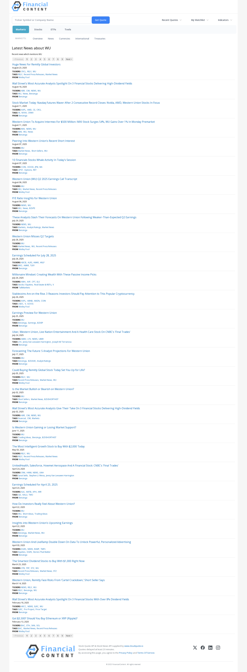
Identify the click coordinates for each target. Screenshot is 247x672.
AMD (29, 109)
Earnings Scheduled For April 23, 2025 (35, 484)
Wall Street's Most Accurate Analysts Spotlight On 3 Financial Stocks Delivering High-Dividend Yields (72, 83)
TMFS (43, 549)
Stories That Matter (42, 552)
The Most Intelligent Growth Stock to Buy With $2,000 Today (48, 446)
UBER (41, 339)
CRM (23, 472)
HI (19, 112)
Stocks (38, 29)
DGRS (23, 549)
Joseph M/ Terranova (61, 341)
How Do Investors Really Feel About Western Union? (43, 504)
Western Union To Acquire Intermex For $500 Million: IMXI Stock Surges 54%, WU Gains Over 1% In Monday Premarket (83, 122)
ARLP (42, 262)
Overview (38, 38)
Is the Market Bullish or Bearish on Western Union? (43, 389)
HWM (29, 472)
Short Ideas (28, 513)
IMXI (23, 128)
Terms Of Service (145, 652)
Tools (68, 29)
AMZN (37, 300)
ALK (22, 491)
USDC (20, 303)
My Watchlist (198, 20)
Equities (21, 552)
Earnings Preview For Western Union (34, 313)
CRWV (30, 112)
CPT (33, 281)
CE (34, 109)
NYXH (24, 112)
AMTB (28, 491)
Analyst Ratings (34, 227)
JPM (36, 167)
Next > (69, 59)
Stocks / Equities (25, 284)
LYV (29, 339)
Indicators (223, 20)
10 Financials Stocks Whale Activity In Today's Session (44, 160)
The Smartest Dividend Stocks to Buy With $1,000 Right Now (48, 561)
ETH (28, 625)
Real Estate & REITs (42, 284)
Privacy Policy (125, 652)
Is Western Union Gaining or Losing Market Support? (44, 427)
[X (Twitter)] (195, 651)
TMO (31, 494)
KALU (25, 494)
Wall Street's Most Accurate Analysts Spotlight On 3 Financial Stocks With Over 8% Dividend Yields (70, 599)
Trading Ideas (24, 437)
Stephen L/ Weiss (37, 475)
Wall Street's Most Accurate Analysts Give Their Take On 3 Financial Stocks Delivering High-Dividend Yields (76, 408)
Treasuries (99, 38)
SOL (38, 625)
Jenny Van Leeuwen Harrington (37, 341)
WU (34, 71)
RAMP (36, 549)
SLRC (36, 606)
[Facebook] (202, 651)
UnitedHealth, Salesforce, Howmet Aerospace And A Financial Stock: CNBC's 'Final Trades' (65, 465)
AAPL (23, 109)
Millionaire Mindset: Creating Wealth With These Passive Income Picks (54, 274)
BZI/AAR (32, 361)
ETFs (53, 29)
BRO (20, 265)
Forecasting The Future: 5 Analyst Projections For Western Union (51, 351)
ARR (39, 491)
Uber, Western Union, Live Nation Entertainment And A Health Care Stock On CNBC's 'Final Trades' (71, 332)
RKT (35, 170)
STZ (32, 568)
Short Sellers (37, 150)
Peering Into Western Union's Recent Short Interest (43, 141)
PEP (28, 568)
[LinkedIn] (210, 651)
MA (40, 167)
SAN (33, 625)
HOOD (30, 167)
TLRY (32, 265)
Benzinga (33, 93)
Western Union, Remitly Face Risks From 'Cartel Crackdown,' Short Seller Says (58, 580)
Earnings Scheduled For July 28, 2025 (34, 255)
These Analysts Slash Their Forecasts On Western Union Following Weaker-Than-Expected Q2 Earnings (74, 217)
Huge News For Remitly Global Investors (36, 64)
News (51, 38)
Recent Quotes (170, 20)
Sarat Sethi (23, 475)
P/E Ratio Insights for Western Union (34, 198)
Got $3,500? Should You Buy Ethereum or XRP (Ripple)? (44, 618)
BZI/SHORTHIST (51, 399)
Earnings (32, 322)
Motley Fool (24, 77)
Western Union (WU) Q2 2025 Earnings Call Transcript (44, 179)
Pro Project (29, 609)
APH (35, 491)
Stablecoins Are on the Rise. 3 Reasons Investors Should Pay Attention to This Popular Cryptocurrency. (73, 293)
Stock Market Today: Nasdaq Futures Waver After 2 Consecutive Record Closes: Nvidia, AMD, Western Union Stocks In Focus (86, 102)
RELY (29, 71)
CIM (28, 90)
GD (19, 494)
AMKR (36, 262)
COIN (23, 167)
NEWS (33, 90)
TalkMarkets (24, 287)
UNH (41, 472)
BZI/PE (32, 208)
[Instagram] (218, 651)
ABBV (23, 339)
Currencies (64, 38)
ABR (23, 90)
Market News (51, 74)
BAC (23, 625)
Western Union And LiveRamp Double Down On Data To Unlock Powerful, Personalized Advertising (71, 542)
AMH (23, 281)
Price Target (41, 609)
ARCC (23, 606)
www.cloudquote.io (133, 645)
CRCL (23, 71)
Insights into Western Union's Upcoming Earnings (42, 523)
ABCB (23, 262)
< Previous (18, 59)
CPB (23, 568)
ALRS (30, 262)
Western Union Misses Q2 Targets (33, 236)
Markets (21, 29)
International (82, 38)
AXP (29, 281)
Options (28, 170)
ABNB (30, 300)
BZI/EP (40, 322)
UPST (20, 170)
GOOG (30, 303)
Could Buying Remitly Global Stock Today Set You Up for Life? (48, 370)
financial (22, 418)
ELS (38, 281)
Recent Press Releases (34, 74)
